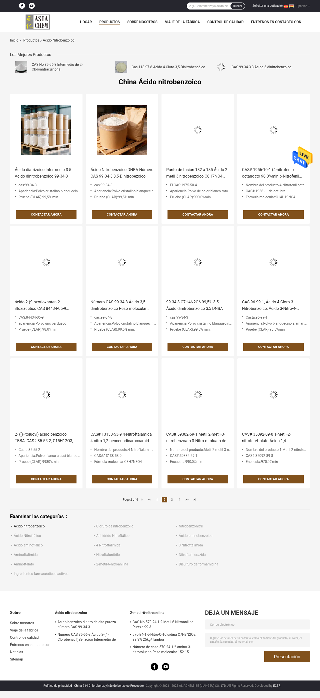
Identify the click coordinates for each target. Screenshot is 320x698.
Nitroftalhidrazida (192, 555)
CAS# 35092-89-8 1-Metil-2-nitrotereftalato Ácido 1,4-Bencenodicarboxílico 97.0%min (270, 438)
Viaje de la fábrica (182, 22)
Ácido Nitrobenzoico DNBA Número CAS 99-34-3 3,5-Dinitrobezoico (122, 173)
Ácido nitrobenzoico (29, 526)
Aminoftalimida (26, 555)
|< (142, 499)
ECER (276, 685)
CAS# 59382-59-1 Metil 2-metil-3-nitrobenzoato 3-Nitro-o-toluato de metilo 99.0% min (196, 438)
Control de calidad (225, 22)
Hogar (86, 22)
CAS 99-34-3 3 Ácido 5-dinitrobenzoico (261, 67)
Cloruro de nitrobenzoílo (115, 526)
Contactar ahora (46, 214)
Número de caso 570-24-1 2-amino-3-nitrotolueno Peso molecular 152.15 (161, 649)
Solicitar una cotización (268, 6)
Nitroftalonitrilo (108, 555)
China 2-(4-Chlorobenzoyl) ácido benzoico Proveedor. (109, 685)
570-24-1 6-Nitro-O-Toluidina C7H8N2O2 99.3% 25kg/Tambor (164, 636)
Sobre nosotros (142, 22)
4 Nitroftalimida (108, 545)
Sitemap (16, 659)
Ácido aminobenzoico (195, 536)
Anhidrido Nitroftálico (113, 536)
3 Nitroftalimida (191, 545)
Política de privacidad (58, 685)
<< (149, 499)
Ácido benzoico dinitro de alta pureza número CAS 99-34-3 (87, 624)
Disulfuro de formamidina (198, 564)
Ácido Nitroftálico (27, 536)
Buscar (237, 6)
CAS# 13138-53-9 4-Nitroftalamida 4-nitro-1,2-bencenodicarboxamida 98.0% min (121, 438)
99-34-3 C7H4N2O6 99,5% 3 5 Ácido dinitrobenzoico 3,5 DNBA (194, 305)
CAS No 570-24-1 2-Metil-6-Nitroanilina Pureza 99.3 (163, 624)
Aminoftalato (24, 564)
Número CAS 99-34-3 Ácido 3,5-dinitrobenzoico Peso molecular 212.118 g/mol (118, 306)
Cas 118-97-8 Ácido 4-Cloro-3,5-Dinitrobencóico (168, 67)
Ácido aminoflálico (28, 545)
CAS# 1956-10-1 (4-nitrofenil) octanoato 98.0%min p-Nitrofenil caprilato (270, 173)
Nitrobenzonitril (191, 526)
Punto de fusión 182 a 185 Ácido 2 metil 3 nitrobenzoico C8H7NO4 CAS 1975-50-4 (196, 173)
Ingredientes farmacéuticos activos (41, 574)
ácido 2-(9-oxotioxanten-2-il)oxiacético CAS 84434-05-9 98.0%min (40, 306)
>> (186, 499)
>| (194, 499)
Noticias (16, 652)
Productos (109, 22)
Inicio (14, 40)
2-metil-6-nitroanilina (112, 564)
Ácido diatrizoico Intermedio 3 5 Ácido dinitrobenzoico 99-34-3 (43, 173)
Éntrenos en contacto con (276, 22)
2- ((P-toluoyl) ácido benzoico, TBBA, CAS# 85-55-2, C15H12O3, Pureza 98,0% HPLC (44, 438)
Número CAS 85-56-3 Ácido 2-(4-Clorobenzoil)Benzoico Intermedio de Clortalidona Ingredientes (87, 637)
